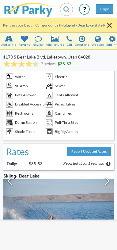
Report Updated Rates (89, 151)
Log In (104, 9)
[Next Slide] (107, 182)
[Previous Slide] (10, 182)
